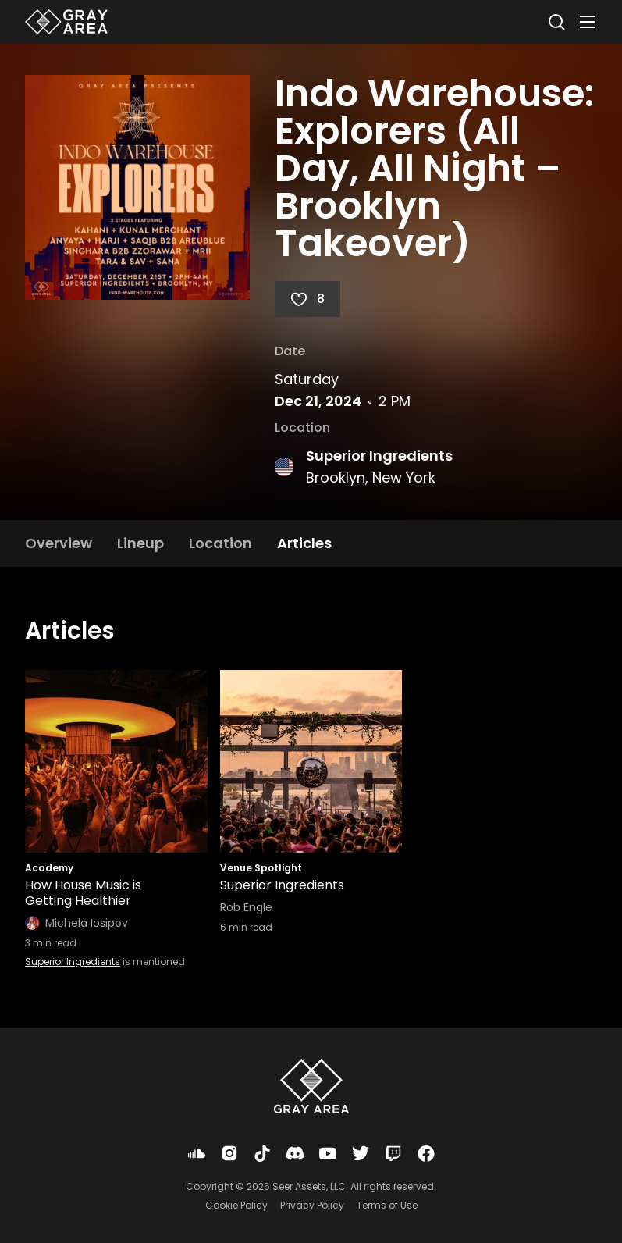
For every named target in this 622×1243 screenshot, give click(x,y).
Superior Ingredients (379, 455)
